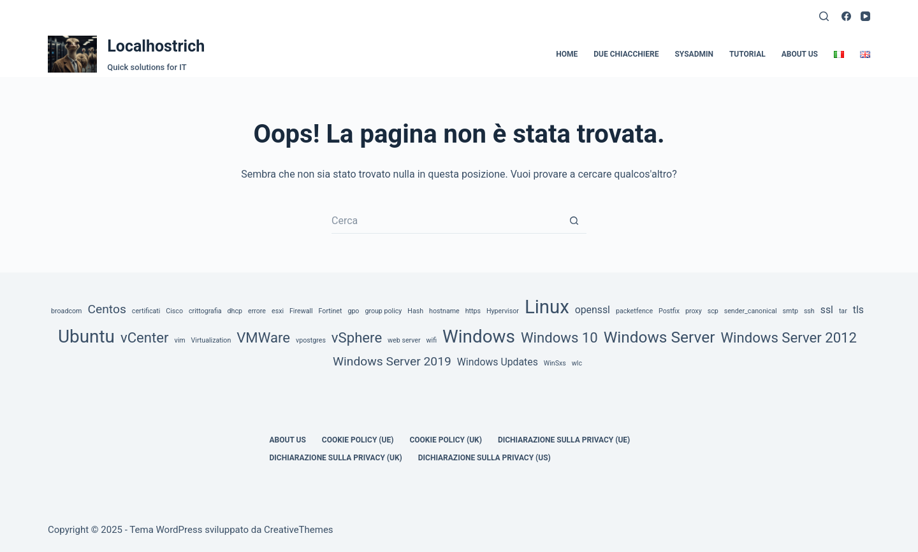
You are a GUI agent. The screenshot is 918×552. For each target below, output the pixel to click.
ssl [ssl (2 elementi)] (826, 310)
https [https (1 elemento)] (473, 311)
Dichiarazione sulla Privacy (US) (484, 457)
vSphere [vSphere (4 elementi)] (357, 337)
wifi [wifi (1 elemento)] (431, 340)
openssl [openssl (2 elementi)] (592, 310)
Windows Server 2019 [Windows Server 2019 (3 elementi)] (392, 361)
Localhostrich (156, 46)
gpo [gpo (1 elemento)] (353, 311)
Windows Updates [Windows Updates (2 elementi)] (497, 362)
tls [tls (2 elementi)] (858, 310)
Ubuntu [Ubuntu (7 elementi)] (86, 336)
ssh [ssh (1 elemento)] (809, 311)
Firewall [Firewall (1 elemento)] (301, 311)
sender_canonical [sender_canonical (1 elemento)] (750, 311)
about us (800, 54)
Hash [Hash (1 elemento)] (415, 311)
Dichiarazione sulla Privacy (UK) (336, 457)
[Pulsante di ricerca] (573, 221)
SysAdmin (693, 54)
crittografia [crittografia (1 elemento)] (205, 311)
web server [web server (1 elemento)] (404, 340)
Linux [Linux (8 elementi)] (547, 307)
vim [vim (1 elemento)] (180, 340)
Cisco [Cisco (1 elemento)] (174, 311)
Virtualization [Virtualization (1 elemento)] (211, 340)
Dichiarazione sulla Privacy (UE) (564, 439)
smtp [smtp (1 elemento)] (790, 311)
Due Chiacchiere (626, 54)
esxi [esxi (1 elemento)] (278, 311)
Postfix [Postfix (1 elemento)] (669, 311)
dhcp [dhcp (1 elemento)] (235, 311)
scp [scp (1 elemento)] (713, 311)
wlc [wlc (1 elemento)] (577, 363)
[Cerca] (824, 16)
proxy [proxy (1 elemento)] (693, 311)
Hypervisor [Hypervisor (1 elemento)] (502, 311)
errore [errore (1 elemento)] (257, 311)
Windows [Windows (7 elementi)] (478, 336)
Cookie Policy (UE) (358, 439)
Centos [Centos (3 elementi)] (106, 309)
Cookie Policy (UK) (445, 439)
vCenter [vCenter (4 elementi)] (144, 337)
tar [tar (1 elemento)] (843, 311)
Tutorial (747, 54)
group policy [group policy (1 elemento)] (383, 311)
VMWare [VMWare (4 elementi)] (263, 337)
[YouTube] (865, 16)
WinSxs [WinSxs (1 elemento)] (555, 363)
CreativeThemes (298, 529)
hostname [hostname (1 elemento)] (444, 311)
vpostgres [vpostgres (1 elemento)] (311, 340)
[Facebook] (846, 16)
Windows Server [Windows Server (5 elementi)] (659, 337)
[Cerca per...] (446, 221)
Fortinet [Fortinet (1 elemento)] (330, 311)
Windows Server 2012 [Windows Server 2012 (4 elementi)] (788, 337)
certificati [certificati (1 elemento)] (146, 311)
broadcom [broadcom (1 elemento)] (66, 311)
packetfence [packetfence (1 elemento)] (634, 311)
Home (567, 54)
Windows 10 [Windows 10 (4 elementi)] (559, 337)
